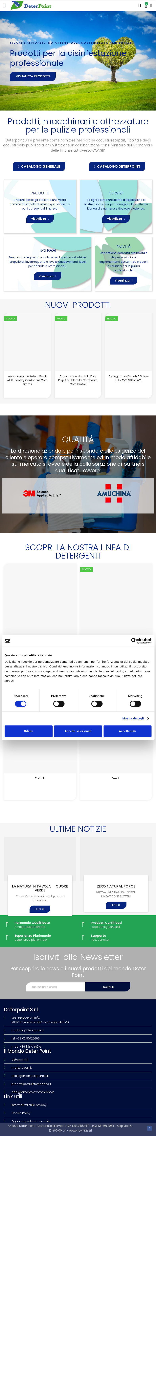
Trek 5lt (40, 779)
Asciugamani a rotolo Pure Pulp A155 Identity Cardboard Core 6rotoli (78, 380)
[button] (39, 166)
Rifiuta (28, 731)
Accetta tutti (127, 731)
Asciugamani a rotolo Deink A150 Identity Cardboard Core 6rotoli (27, 380)
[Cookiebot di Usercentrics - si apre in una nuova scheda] (134, 641)
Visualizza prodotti (33, 76)
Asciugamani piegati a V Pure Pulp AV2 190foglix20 (129, 378)
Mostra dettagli (133, 718)
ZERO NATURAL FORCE (116, 887)
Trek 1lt (116, 779)
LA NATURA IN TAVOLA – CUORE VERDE (40, 889)
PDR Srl (87, 1132)
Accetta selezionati (78, 731)
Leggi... (39, 910)
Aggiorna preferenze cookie (31, 1122)
